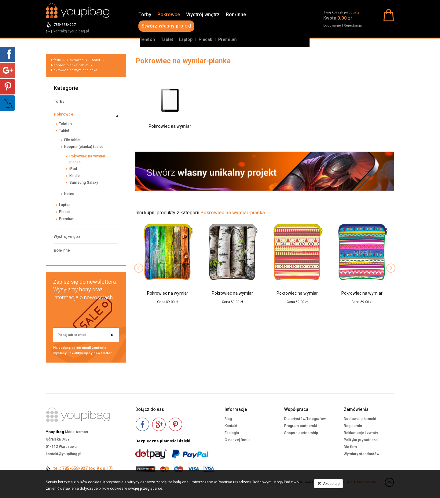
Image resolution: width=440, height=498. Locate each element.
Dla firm (350, 447)
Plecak (205, 39)
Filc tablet (72, 140)
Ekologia (232, 433)
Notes (69, 194)
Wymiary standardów (361, 454)
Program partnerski (300, 426)
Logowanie (332, 26)
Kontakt (231, 426)
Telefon (147, 39)
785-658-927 (64, 25)
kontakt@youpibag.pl (71, 31)
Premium (227, 39)
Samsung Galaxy (83, 182)
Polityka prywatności (361, 440)
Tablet (167, 39)
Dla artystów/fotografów (305, 419)
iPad (73, 169)
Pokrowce (168, 14)
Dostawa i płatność (360, 419)
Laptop (186, 39)
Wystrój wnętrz (203, 14)
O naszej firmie (238, 440)
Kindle (74, 176)
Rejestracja (353, 26)
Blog (228, 419)
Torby (144, 14)
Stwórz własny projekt (166, 26)
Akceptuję (328, 483)
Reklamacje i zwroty (361, 433)
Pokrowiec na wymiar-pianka (74, 70)
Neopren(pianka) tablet (69, 65)
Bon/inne (236, 14)
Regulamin (353, 426)
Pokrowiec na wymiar (169, 126)
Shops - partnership (301, 433)
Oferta (56, 60)
